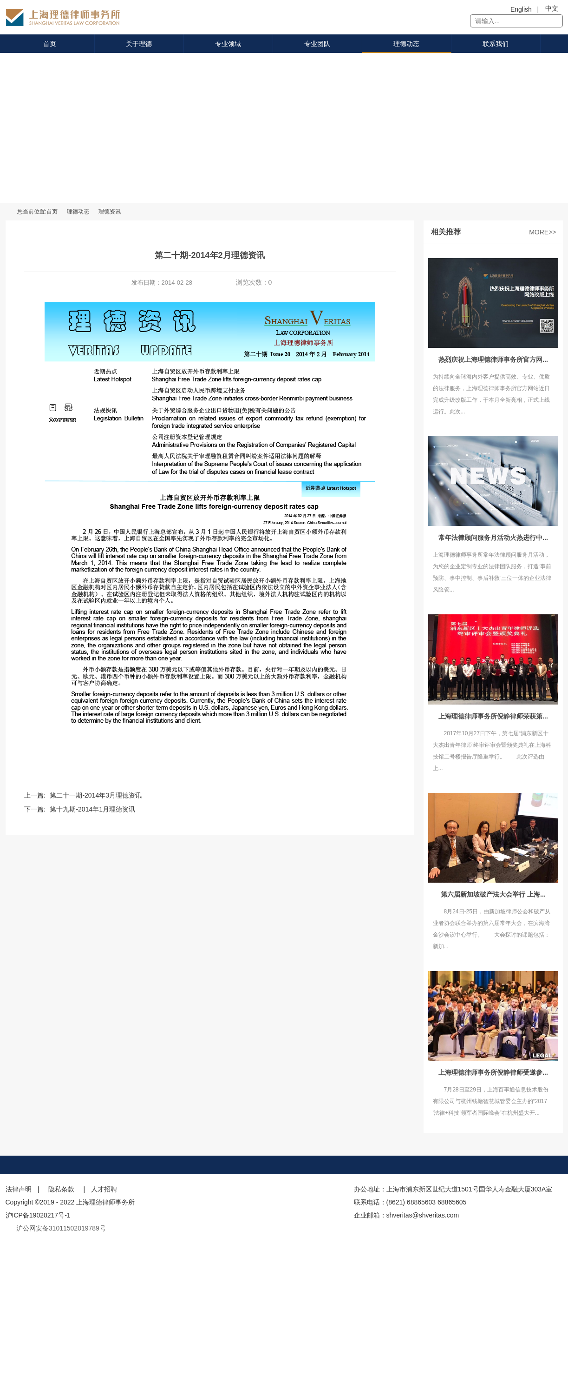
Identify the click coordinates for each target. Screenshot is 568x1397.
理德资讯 (109, 211)
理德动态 (406, 43)
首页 (49, 43)
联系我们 (496, 43)
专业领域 (228, 43)
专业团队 (317, 43)
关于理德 (139, 43)
